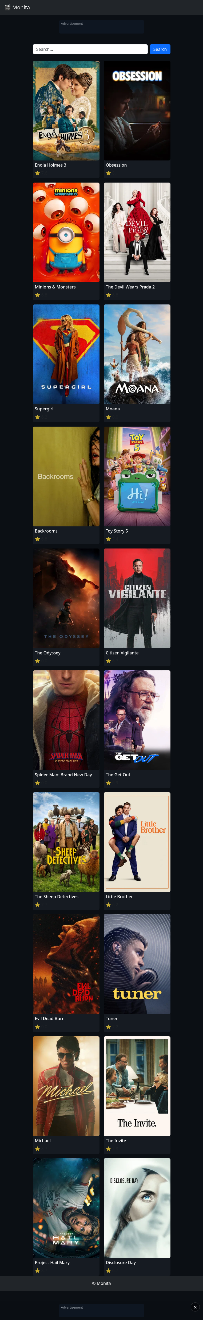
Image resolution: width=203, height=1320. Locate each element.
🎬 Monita (17, 7)
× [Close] (195, 1307)
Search (160, 49)
